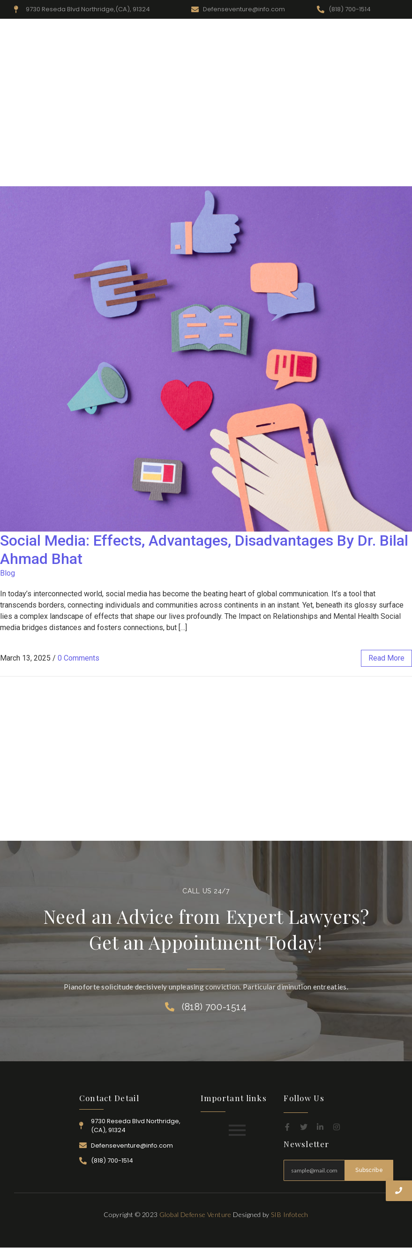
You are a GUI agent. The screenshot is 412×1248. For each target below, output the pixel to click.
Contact (380, 34)
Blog (7, 573)
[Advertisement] (206, 116)
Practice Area (265, 34)
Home (141, 34)
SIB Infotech (289, 1214)
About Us (177, 34)
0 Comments (78, 658)
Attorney (311, 34)
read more (386, 658)
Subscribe (369, 1170)
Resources (218, 34)
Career (346, 34)
